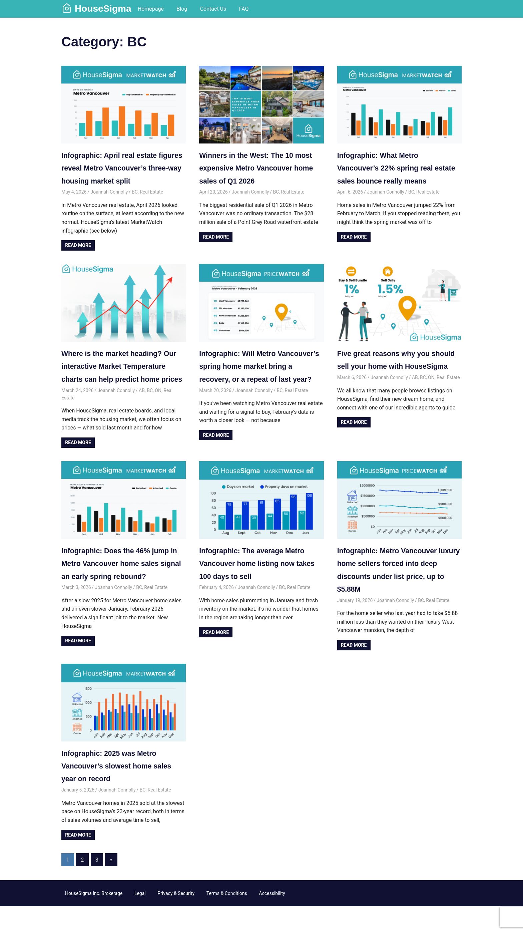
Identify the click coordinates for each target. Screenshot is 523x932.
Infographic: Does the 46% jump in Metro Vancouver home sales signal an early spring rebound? (122, 589)
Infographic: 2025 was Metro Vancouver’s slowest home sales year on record (115, 791)
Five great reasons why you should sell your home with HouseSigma (389, 378)
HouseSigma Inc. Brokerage (93, 918)
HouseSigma (103, 8)
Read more (78, 258)
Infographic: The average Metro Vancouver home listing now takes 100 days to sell (258, 589)
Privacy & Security (175, 918)
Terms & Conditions (226, 918)
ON (158, 415)
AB (142, 415)
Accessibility (272, 918)
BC (135, 205)
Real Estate (151, 205)
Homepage (151, 9)
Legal (140, 918)
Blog (181, 9)
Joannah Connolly (109, 205)
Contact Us (213, 9)
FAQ (244, 9)
